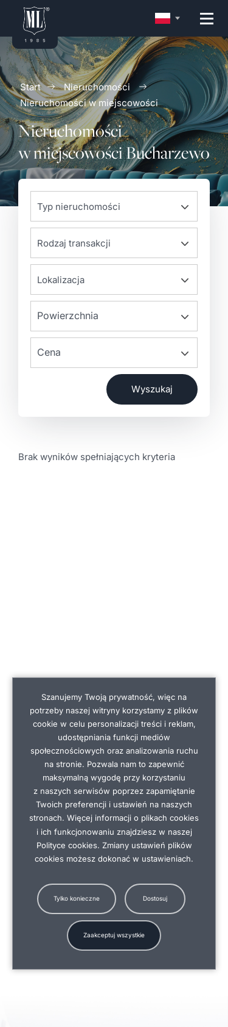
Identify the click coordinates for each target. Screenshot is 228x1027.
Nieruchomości (97, 87)
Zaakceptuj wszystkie (114, 935)
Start (30, 87)
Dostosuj (155, 898)
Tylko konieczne (77, 898)
